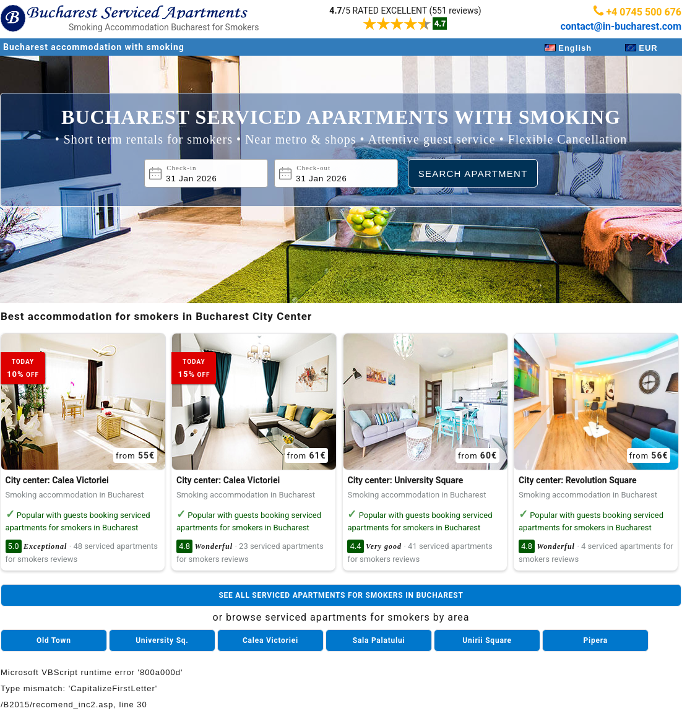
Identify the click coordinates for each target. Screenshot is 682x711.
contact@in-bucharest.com (620, 26)
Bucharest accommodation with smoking (93, 47)
